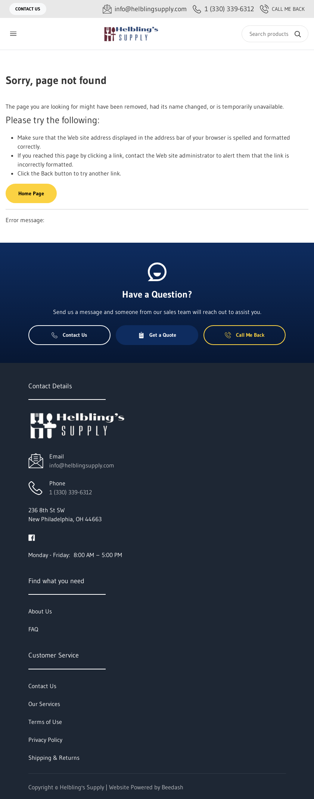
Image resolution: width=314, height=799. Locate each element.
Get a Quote (157, 335)
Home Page (31, 193)
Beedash (172, 787)
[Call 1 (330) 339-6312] (223, 9)
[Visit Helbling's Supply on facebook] (31, 537)
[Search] (275, 33)
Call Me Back (282, 8)
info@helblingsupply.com (81, 465)
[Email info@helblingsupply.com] (145, 9)
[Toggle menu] (13, 34)
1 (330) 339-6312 (70, 492)
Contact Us (27, 9)
